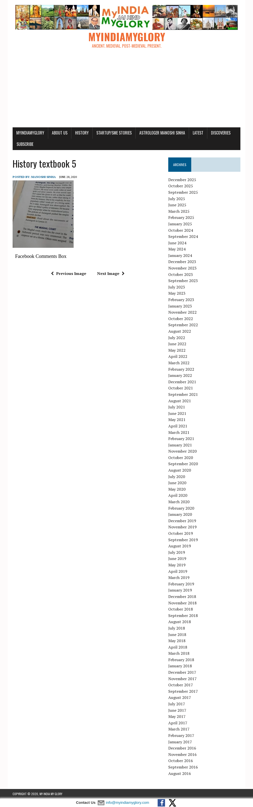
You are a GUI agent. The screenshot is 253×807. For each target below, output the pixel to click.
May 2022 (177, 350)
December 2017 (182, 672)
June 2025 (177, 205)
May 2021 (177, 419)
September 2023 (183, 280)
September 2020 (183, 463)
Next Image (111, 273)
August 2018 (179, 621)
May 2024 (177, 249)
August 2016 (179, 773)
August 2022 (179, 331)
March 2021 (179, 432)
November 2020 (182, 451)
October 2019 (180, 533)
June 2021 (177, 413)
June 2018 (177, 634)
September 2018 (183, 615)
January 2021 (180, 445)
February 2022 (181, 369)
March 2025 (179, 211)
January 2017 (180, 742)
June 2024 (177, 243)
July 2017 (176, 704)
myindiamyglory (30, 133)
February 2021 (181, 438)
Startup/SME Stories (114, 133)
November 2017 (182, 678)
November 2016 (182, 754)
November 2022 (182, 312)
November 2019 (182, 527)
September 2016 (183, 767)
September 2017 (183, 691)
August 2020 (179, 470)
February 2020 (181, 508)
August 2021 (179, 401)
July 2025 (176, 198)
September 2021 (183, 394)
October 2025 (180, 186)
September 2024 (183, 236)
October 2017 (180, 685)
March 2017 (179, 729)
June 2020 (177, 482)
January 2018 (180, 666)
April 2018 (177, 647)
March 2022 (179, 362)
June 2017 (177, 710)
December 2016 (182, 748)
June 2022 (177, 343)
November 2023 (182, 268)
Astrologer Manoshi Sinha (162, 133)
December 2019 (182, 520)
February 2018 (181, 659)
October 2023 (180, 274)
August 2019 (179, 546)
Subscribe (25, 144)
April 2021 (177, 426)
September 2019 (183, 539)
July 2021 (176, 407)
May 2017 (177, 716)
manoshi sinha (43, 177)
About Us (59, 133)
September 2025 (183, 192)
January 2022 (180, 375)
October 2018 (180, 609)
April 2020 (177, 495)
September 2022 (183, 324)
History (82, 133)
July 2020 (176, 476)
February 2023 (181, 299)
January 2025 (180, 224)
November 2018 (182, 603)
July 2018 (176, 628)
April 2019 (177, 571)
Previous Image (68, 273)
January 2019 (180, 590)
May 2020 (177, 489)
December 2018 (182, 596)
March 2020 (179, 501)
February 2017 (181, 735)
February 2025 (181, 217)
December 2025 (182, 179)
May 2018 (177, 640)
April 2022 (177, 356)
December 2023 (182, 261)
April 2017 (177, 723)
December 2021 (182, 381)
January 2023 (180, 306)
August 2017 (179, 697)
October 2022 (180, 318)
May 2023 (177, 293)
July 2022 (176, 337)
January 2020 (180, 514)
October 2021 (180, 388)
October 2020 (180, 457)
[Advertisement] (126, 90)
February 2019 (181, 584)
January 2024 (180, 255)
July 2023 (176, 287)
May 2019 (177, 565)
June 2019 (177, 558)
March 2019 (179, 577)
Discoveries (221, 133)
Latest (198, 133)
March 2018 (179, 653)
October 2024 (180, 230)
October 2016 (180, 760)
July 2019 (176, 552)
